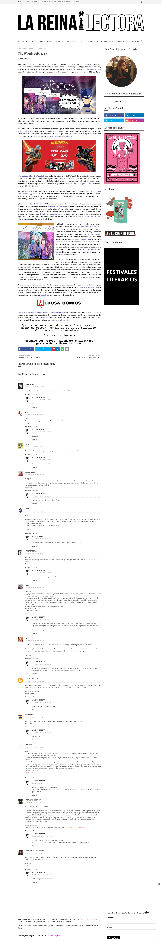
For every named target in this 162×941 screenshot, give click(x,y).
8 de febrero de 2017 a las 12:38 (34, 681)
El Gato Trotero (31, 679)
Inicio (19, 48)
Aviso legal (35, 2)
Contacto (76, 2)
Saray (27, 509)
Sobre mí (27, 2)
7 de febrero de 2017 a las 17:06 (34, 414)
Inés (26, 412)
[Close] (159, 884)
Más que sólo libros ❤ (78, 827)
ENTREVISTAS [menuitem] (59, 41)
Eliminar (35, 394)
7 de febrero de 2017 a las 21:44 (34, 474)
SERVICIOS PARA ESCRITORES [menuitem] (128, 41)
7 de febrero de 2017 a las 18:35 (34, 447)
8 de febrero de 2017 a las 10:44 (34, 640)
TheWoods (26, 48)
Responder (28, 394)
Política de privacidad (49, 2)
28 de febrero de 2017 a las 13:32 (42, 783)
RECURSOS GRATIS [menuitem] (108, 41)
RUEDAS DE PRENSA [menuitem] (74, 41)
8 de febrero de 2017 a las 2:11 (34, 587)
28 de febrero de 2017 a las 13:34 (42, 836)
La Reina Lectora (24, 58)
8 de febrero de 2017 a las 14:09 (34, 717)
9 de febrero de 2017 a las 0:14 (41, 573)
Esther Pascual (30, 551)
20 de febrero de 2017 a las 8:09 (34, 853)
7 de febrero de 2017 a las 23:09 (34, 511)
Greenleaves (29, 715)
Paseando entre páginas (34, 851)
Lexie (27, 585)
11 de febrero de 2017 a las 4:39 (34, 747)
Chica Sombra (30, 384)
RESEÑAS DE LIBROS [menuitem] (44, 41)
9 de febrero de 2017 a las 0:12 (41, 702)
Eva (26, 638)
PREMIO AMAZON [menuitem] (91, 41)
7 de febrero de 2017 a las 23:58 (34, 553)
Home (20, 2)
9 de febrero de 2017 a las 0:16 (41, 400)
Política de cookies (64, 2)
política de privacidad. (87, 919)
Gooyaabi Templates (54, 936)
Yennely (28, 444)
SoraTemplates (30, 936)
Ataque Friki (29, 772)
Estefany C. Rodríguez (33, 800)
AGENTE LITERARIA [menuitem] (25, 41)
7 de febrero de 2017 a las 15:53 (34, 387)
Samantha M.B (30, 472)
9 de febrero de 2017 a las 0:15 (41, 460)
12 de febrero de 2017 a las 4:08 (34, 802)
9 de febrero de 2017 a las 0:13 (41, 664)
